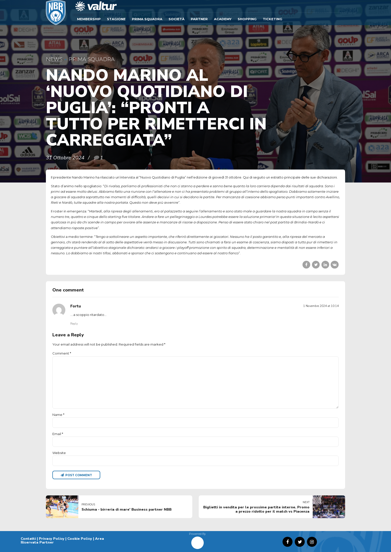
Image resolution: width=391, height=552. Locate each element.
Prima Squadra (147, 19)
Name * (58, 415)
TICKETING (272, 19)
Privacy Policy (51, 538)
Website (59, 453)
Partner (199, 19)
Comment (61, 353)
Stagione (116, 19)
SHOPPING (247, 19)
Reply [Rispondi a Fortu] (74, 324)
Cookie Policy (79, 538)
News (54, 59)
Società (177, 19)
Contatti (28, 538)
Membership (89, 19)
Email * (57, 434)
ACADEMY (222, 19)
